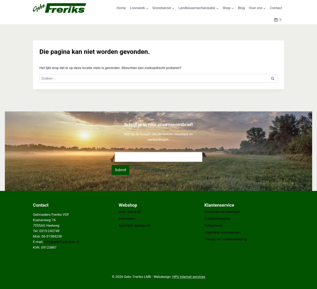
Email (120, 149)
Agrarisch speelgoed (134, 225)
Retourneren (213, 225)
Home (121, 8)
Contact (276, 8)
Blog (241, 8)
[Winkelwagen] (278, 20)
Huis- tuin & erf (130, 212)
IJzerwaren (127, 219)
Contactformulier (217, 219)
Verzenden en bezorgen (222, 212)
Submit (120, 170)
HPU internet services (188, 277)
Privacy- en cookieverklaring (225, 239)
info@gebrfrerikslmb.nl (61, 242)
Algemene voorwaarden (222, 232)
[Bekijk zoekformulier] (264, 19)
